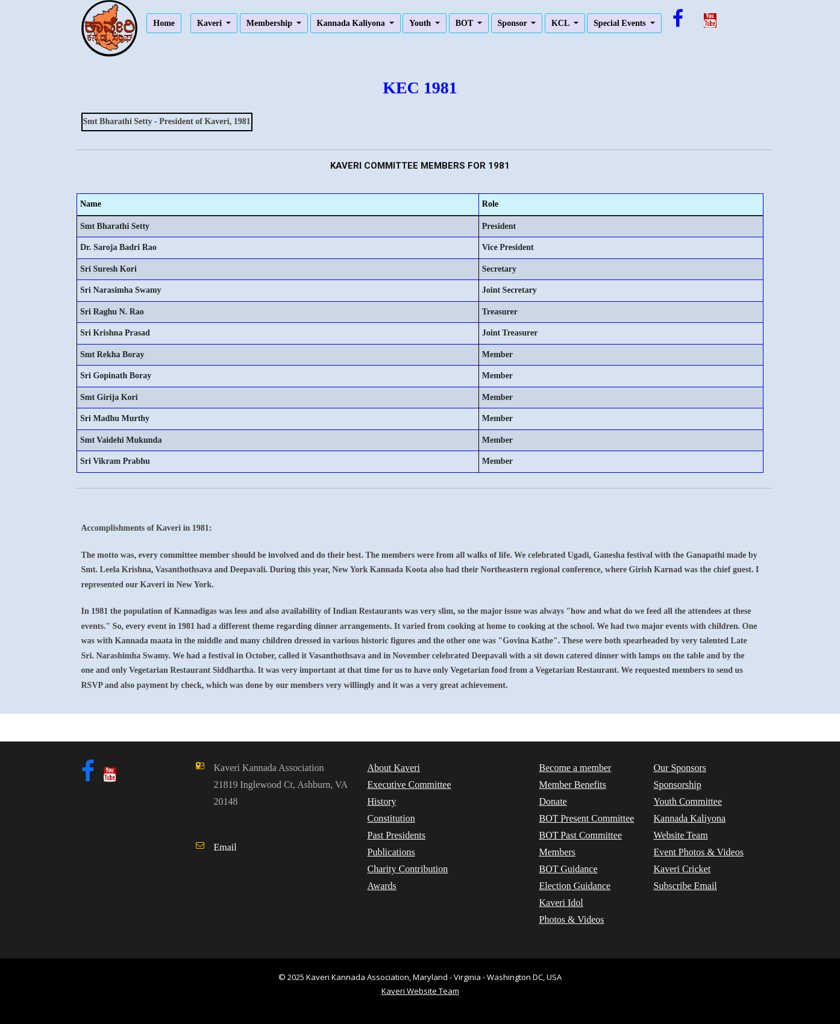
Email (225, 847)
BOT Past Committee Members (580, 843)
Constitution (391, 818)
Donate (553, 801)
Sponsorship (677, 784)
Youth (421, 23)
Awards (382, 886)
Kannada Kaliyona (352, 23)
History (382, 801)
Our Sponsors (680, 768)
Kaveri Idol (561, 903)
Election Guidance (575, 886)
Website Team (681, 835)
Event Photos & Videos (699, 852)
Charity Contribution (408, 869)
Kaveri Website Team (420, 990)
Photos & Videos (571, 919)
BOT (465, 23)
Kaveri (210, 23)
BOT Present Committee (587, 818)
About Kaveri (394, 768)
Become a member (575, 768)
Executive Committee (409, 784)
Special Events (621, 23)
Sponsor (513, 23)
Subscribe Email (685, 886)
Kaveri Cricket (682, 869)
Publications (391, 852)
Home (164, 23)
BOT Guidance (568, 869)
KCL (561, 23)
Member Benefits (573, 784)
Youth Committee (688, 801)
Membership (270, 23)
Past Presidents (396, 835)
